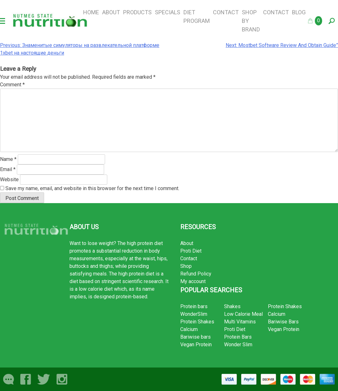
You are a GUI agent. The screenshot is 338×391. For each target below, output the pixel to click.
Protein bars (194, 306)
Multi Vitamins (240, 322)
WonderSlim (193, 314)
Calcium (189, 329)
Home (91, 12)
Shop (186, 266)
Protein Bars (238, 337)
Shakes (232, 306)
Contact (226, 12)
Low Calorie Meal (243, 314)
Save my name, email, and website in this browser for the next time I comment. (92, 188)
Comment (12, 85)
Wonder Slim (238, 344)
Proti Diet (191, 251)
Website (9, 179)
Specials (167, 12)
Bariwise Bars (283, 322)
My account (193, 281)
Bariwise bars (195, 337)
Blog (299, 12)
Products (137, 12)
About (111, 12)
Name (8, 159)
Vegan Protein (196, 344)
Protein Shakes (197, 322)
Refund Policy (195, 274)
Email (8, 169)
